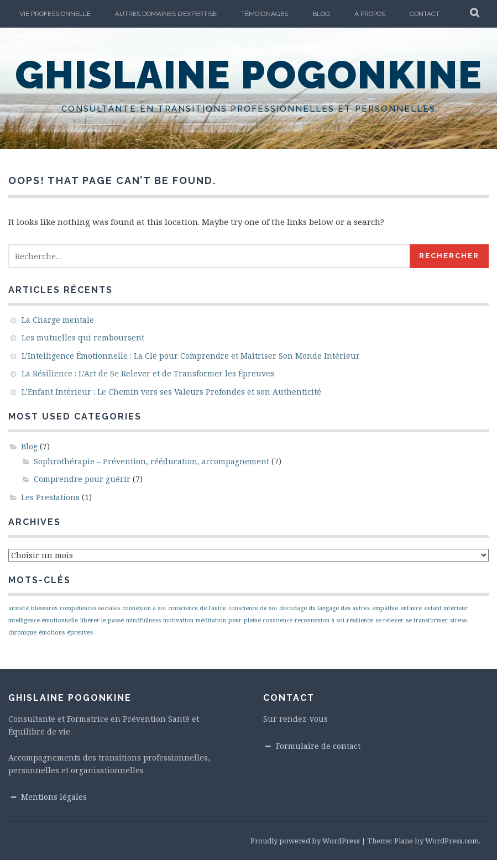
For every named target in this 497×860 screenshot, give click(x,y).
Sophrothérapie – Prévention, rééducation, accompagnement (151, 461)
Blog (321, 14)
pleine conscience (268, 620)
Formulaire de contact (318, 746)
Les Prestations (50, 497)
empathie (385, 608)
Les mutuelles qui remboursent (83, 337)
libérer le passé (102, 620)
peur (235, 620)
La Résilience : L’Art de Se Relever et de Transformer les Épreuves (148, 373)
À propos (369, 14)
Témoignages (264, 14)
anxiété (18, 608)
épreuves (80, 632)
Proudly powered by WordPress (305, 841)
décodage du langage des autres (324, 608)
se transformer (427, 620)
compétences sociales (90, 608)
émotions (52, 632)
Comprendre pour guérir (82, 479)
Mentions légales (54, 796)
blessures (44, 608)
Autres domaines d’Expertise (166, 14)
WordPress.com (452, 841)
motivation (178, 620)
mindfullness (143, 620)
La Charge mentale (58, 319)
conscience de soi (252, 608)
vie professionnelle (55, 14)
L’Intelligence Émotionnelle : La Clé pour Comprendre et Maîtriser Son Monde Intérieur (191, 355)
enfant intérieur (446, 608)
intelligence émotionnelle (43, 620)
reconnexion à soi (319, 620)
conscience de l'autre (197, 608)
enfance (411, 608)
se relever (389, 620)
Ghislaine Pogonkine (249, 74)
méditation (211, 620)
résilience (360, 620)
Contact (425, 14)
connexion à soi (144, 608)
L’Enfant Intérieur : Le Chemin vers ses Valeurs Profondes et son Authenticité (171, 391)
